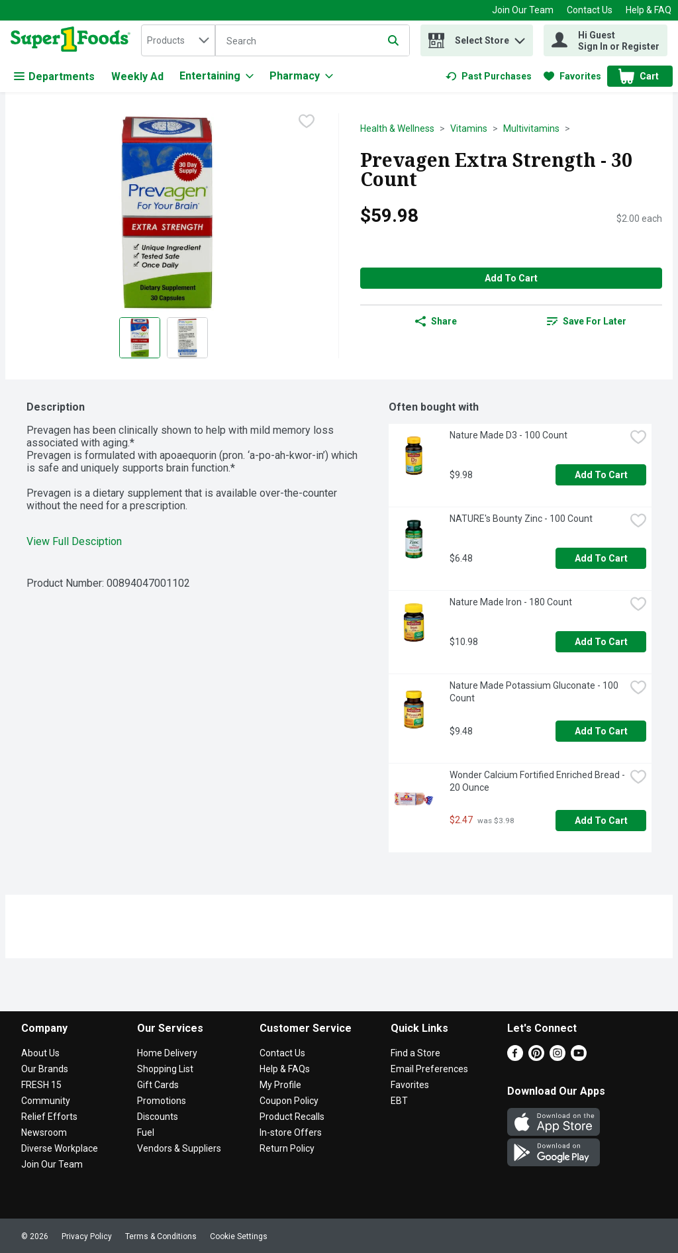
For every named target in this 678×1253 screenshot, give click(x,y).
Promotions (161, 1100)
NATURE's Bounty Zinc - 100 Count (521, 518)
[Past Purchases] (489, 76)
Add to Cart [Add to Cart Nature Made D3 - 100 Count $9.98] (601, 475)
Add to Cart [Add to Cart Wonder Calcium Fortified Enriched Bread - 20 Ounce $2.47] (601, 820)
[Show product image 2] (187, 337)
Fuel (145, 1132)
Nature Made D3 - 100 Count (508, 435)
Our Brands (44, 1069)
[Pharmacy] (301, 76)
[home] (73, 40)
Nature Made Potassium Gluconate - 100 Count (535, 691)
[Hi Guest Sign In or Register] (605, 40)
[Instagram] (557, 1057)
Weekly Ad (137, 76)
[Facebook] (515, 1057)
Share (436, 321)
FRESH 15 (41, 1084)
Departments (54, 76)
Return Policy (287, 1148)
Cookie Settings (238, 1236)
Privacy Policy (87, 1236)
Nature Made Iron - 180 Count (511, 602)
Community (45, 1100)
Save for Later (586, 321)
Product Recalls (292, 1116)
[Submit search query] (393, 40)
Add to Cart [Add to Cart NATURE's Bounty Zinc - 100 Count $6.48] (601, 558)
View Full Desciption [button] (74, 541)
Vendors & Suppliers (179, 1148)
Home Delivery (167, 1053)
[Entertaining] (216, 76)
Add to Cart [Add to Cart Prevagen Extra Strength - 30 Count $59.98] (511, 278)
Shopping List (165, 1069)
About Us (40, 1053)
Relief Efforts (49, 1116)
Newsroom (44, 1132)
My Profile (280, 1084)
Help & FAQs (285, 1069)
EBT (399, 1100)
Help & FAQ (648, 10)
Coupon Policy (289, 1100)
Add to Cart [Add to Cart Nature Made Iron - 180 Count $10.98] (601, 641)
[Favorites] (572, 76)
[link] (489, 76)
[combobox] (178, 40)
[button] (519, 37)
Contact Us (589, 10)
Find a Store (415, 1053)
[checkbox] (306, 122)
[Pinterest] (536, 1057)
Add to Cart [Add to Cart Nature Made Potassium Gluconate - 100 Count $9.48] (601, 731)
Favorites (410, 1084)
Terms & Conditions (161, 1236)
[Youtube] (579, 1057)
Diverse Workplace (59, 1148)
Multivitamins (531, 128)
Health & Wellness (397, 128)
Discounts (157, 1116)
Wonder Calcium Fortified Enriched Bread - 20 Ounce (537, 781)
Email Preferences (429, 1069)
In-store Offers (291, 1132)
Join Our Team (523, 10)
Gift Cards (158, 1084)
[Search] (312, 41)
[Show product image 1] (139, 337)
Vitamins (468, 128)
